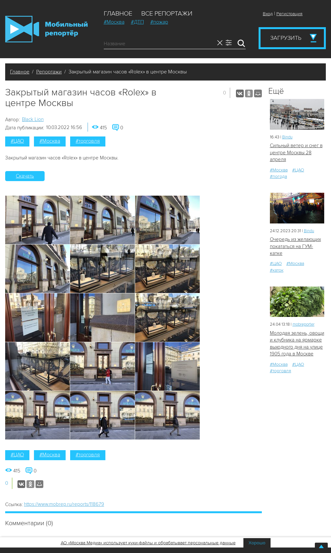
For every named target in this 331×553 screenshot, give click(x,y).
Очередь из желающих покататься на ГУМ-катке (295, 246)
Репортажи (49, 72)
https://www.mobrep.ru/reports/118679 (64, 504)
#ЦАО (17, 141)
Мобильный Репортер (46, 29)
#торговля (88, 141)
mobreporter (304, 324)
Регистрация (289, 13)
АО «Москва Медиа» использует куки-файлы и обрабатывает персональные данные (148, 543)
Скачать (25, 176)
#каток (276, 270)
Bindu (287, 137)
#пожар (159, 22)
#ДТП (137, 22)
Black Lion (33, 119)
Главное (118, 13)
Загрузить (285, 37)
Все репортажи (166, 13)
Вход (268, 13)
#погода (278, 176)
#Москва (114, 22)
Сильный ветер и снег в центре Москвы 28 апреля (296, 152)
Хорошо (257, 543)
